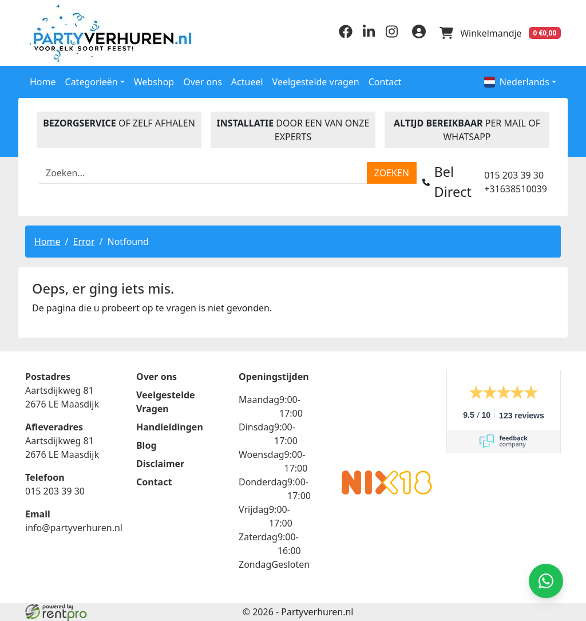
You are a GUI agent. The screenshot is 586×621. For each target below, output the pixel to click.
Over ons (202, 82)
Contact (385, 82)
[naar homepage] (87, 33)
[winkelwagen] (500, 33)
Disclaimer (160, 463)
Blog (146, 445)
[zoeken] (392, 173)
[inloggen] (419, 33)
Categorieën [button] (91, 82)
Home (43, 82)
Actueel (247, 82)
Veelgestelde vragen (315, 82)
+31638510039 (515, 189)
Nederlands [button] (516, 82)
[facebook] (346, 35)
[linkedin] (368, 35)
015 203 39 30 (514, 175)
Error (83, 241)
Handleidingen (169, 427)
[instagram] (391, 35)
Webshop (154, 82)
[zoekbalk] (203, 173)
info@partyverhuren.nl (73, 527)
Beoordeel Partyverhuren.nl (387, 415)
